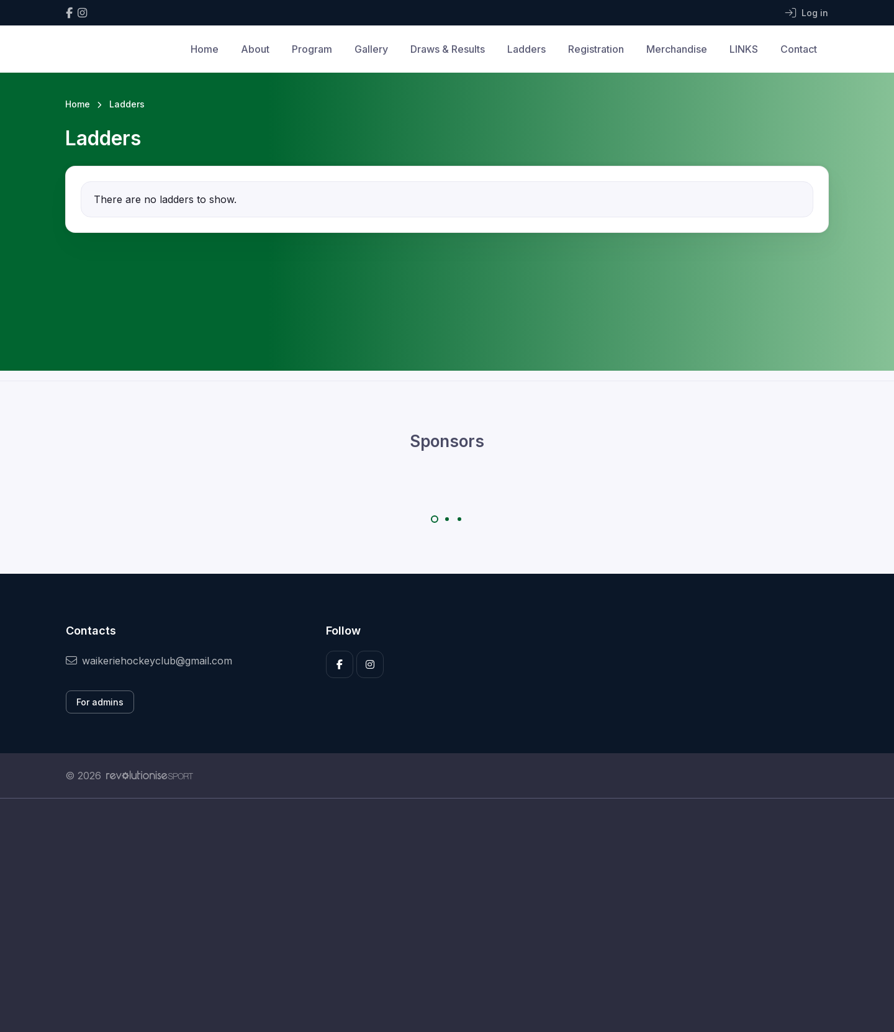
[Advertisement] (437, 915)
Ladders (526, 49)
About (255, 49)
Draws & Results (447, 49)
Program (312, 49)
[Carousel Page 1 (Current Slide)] (434, 519)
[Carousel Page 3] (459, 519)
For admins (100, 702)
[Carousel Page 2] (447, 519)
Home (205, 49)
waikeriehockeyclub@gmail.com (149, 660)
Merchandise (676, 49)
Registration (596, 49)
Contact (798, 49)
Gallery (371, 49)
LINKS (743, 49)
